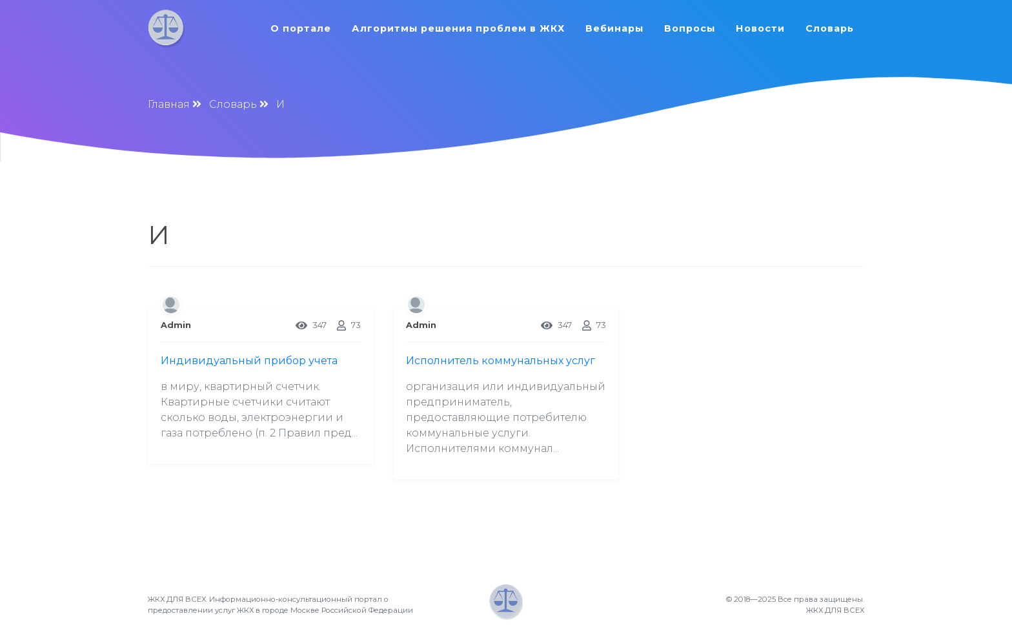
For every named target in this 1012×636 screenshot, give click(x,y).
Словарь (829, 28)
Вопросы (689, 28)
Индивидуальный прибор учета (249, 360)
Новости (760, 28)
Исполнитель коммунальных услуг (500, 360)
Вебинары (614, 28)
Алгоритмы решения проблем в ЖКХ (458, 28)
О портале (300, 28)
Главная (169, 104)
